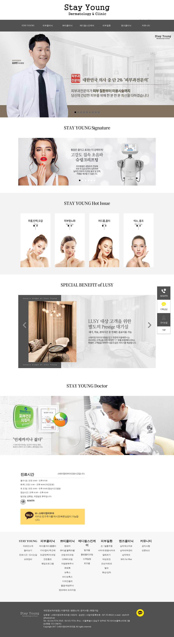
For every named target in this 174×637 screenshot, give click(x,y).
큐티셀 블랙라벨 (67, 550)
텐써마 (67, 546)
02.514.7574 (30, 501)
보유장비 (28, 559)
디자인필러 (67, 581)
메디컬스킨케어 (87, 25)
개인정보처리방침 (51, 610)
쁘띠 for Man (126, 559)
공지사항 (146, 546)
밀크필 (87, 550)
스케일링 (87, 559)
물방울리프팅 (87, 554)
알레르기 (106, 555)
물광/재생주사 (67, 586)
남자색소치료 (126, 546)
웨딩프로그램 (48, 564)
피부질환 (106, 25)
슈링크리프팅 (67, 555)
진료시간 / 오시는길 (28, 555)
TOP (163, 330)
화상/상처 (106, 572)
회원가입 (94, 610)
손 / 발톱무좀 (107, 546)
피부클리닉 (48, 25)
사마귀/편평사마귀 (106, 550)
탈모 (107, 568)
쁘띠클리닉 (67, 25)
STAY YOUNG (28, 25)
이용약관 (65, 610)
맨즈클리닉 (126, 25)
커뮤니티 (146, 25)
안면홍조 (48, 559)
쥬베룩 (67, 568)
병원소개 (75, 610)
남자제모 (126, 555)
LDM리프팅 (67, 559)
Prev (24, 325)
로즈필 (87, 563)
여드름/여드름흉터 (47, 546)
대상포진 (106, 559)
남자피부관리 (126, 550)
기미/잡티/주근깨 (48, 550)
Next (149, 325)
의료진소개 (28, 546)
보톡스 (67, 572)
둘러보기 (28, 550)
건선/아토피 (106, 564)
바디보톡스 (67, 577)
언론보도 (146, 550)
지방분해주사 (67, 564)
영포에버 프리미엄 (67, 590)
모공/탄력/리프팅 (48, 555)
